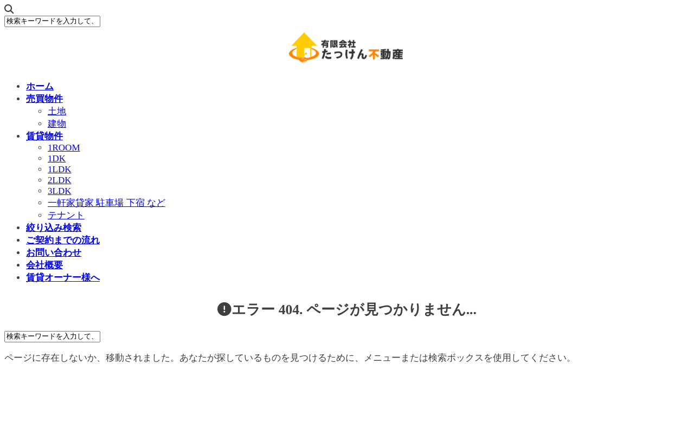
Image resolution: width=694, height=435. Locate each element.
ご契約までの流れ (63, 240)
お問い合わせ (53, 253)
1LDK (59, 169)
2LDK (59, 180)
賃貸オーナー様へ (63, 277)
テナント (66, 215)
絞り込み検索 (53, 228)
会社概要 (44, 265)
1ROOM (64, 147)
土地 (57, 111)
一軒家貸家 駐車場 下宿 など (106, 203)
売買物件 (44, 99)
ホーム (40, 86)
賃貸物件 (44, 136)
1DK (57, 158)
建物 (57, 124)
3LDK (59, 191)
